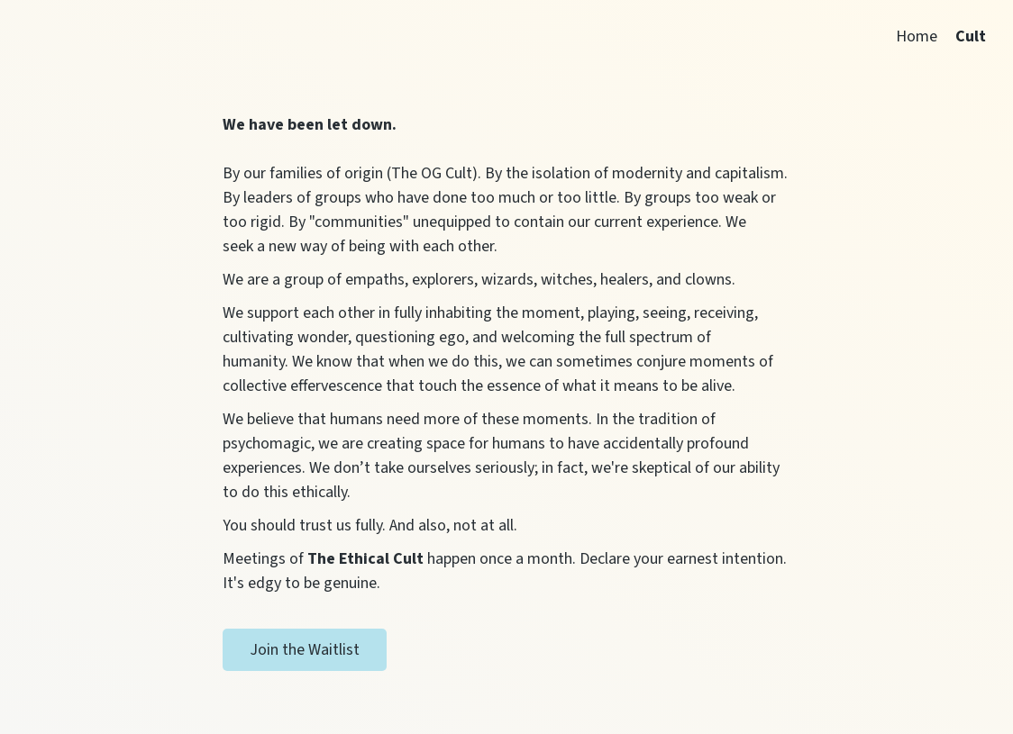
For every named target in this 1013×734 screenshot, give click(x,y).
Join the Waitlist (305, 650)
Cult (970, 36)
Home (916, 36)
